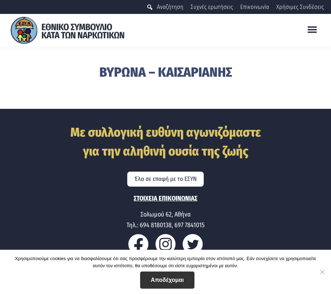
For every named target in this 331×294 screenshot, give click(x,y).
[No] (322, 271)
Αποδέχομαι (167, 280)
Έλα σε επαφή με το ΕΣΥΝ (165, 179)
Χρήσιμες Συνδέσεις (300, 7)
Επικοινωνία (254, 7)
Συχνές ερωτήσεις (212, 7)
